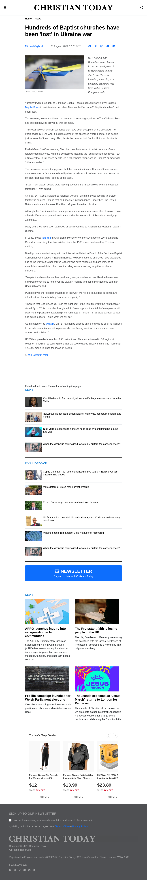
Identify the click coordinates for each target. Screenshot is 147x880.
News (38, 18)
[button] (5, 8)
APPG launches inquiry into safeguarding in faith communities (45, 632)
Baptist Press (32, 107)
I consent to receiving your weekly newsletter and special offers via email (52, 820)
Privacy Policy (80, 826)
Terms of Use (62, 826)
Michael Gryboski (34, 46)
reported (46, 238)
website (50, 324)
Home (28, 18)
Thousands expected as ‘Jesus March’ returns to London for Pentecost (97, 699)
